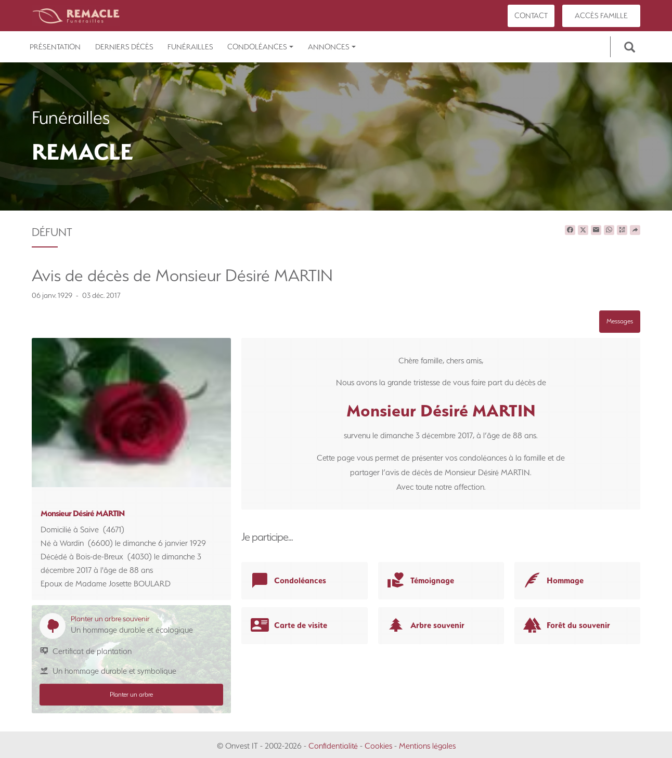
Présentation (55, 47)
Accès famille (601, 15)
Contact (531, 15)
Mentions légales (427, 745)
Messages (619, 321)
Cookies (378, 745)
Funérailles (190, 47)
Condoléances (260, 47)
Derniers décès (124, 47)
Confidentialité (333, 745)
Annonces (332, 47)
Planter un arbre (131, 694)
